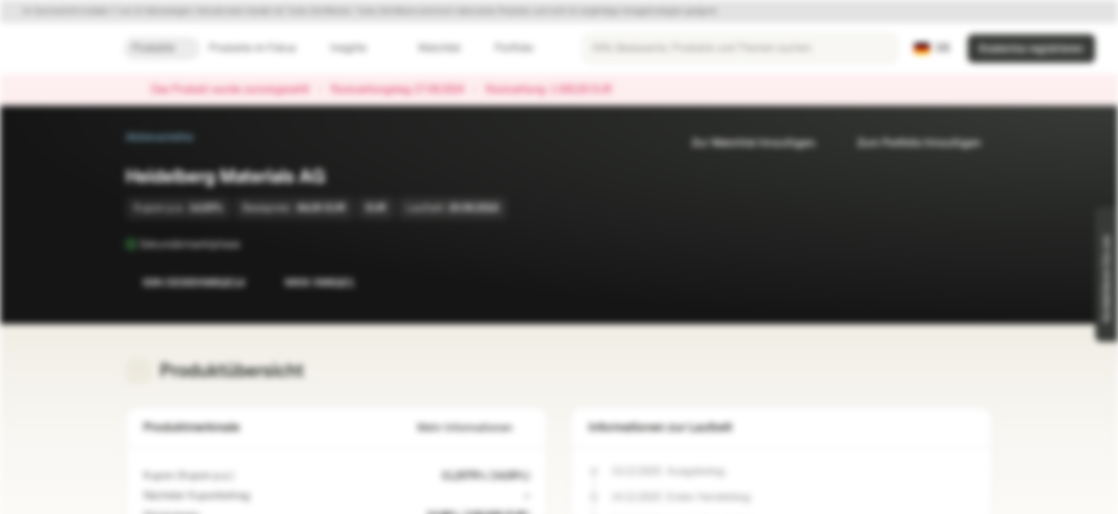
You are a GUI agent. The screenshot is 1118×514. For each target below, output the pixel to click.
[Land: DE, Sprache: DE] (932, 48)
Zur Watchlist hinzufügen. (746, 143)
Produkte (162, 48)
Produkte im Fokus (261, 48)
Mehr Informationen (473, 428)
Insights (357, 48)
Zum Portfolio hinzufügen (910, 143)
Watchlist (431, 48)
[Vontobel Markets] (62, 48)
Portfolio (505, 48)
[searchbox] (740, 48)
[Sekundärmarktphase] (250, 244)
